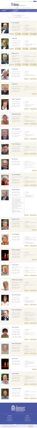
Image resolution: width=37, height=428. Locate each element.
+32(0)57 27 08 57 (27, 419)
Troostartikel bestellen (32, 34)
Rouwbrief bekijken (17, 34)
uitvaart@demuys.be (30, 1)
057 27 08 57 (25, 1)
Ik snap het (30, 426)
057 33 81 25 (19, 1)
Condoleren (11, 48)
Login (35, 1)
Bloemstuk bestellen (24, 34)
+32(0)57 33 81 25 (10, 419)
